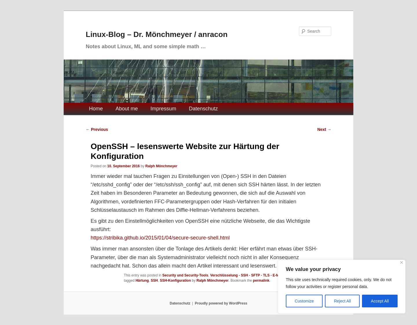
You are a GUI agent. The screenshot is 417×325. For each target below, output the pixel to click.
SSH (154, 280)
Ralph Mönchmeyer (161, 166)
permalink (261, 280)
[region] (341, 286)
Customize (304, 301)
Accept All (380, 301)
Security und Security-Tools (185, 275)
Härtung (142, 280)
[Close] (401, 262)
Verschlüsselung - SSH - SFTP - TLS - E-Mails (247, 275)
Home (96, 109)
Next (324, 129)
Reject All (342, 301)
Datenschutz (203, 109)
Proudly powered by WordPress (221, 303)
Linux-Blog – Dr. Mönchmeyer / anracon (157, 34)
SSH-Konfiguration (175, 280)
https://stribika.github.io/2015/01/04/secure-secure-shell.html (160, 238)
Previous (97, 129)
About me (127, 109)
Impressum (163, 109)
